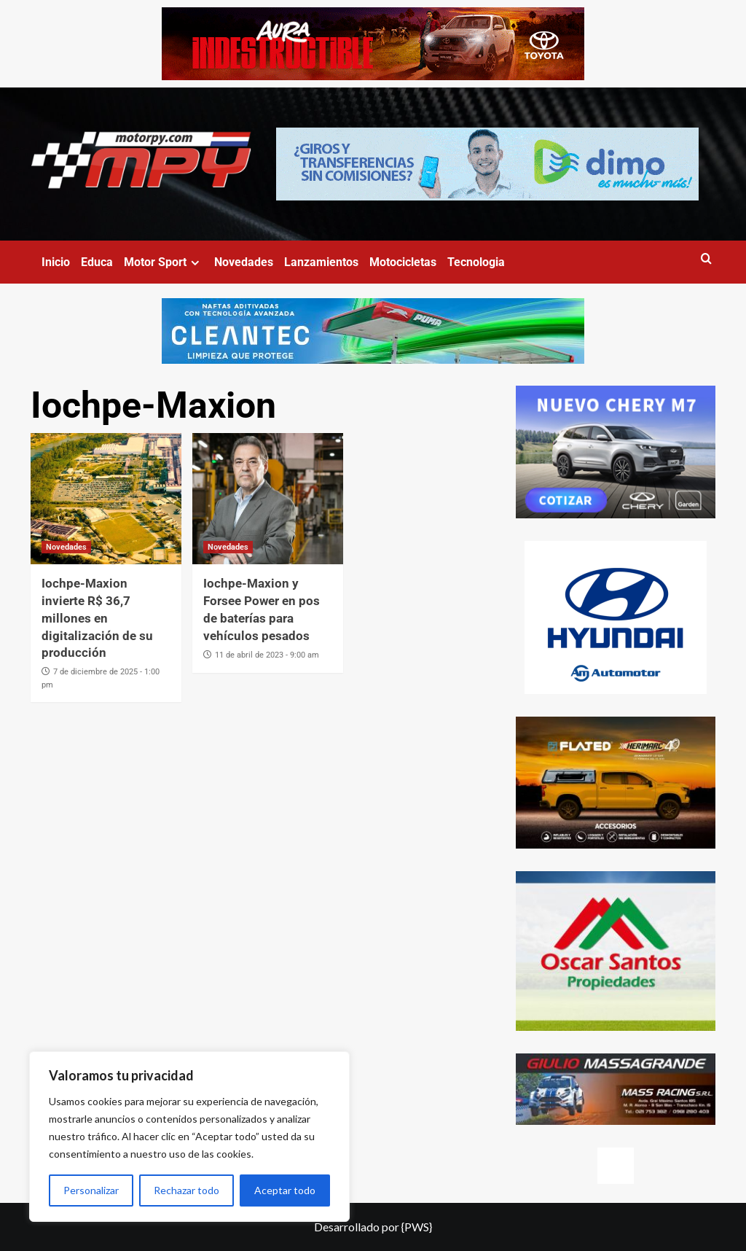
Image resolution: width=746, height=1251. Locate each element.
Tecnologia (476, 262)
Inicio (56, 262)
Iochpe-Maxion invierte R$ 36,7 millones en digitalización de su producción (97, 618)
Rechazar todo (186, 1190)
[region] (189, 1136)
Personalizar (91, 1190)
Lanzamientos (321, 262)
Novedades (243, 262)
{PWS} (416, 1227)
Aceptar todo (284, 1190)
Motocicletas (402, 262)
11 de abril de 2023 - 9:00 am (267, 655)
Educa (97, 262)
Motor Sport (163, 262)
